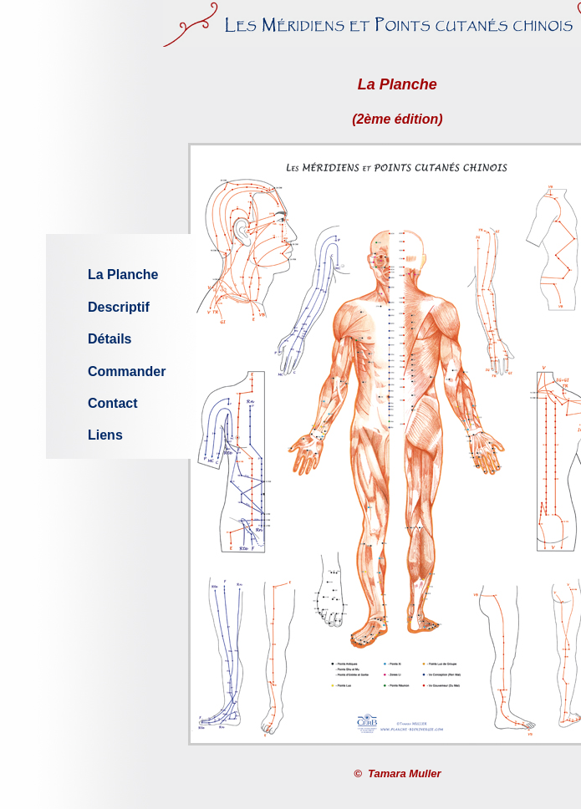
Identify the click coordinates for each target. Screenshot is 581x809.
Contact (113, 403)
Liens (105, 435)
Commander (127, 371)
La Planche (123, 274)
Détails (109, 339)
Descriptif (119, 307)
